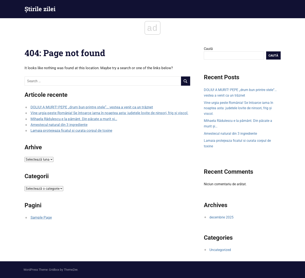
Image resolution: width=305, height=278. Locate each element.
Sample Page (41, 217)
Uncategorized (220, 250)
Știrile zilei (40, 9)
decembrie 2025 (221, 217)
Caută (208, 49)
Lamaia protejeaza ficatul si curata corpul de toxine (71, 130)
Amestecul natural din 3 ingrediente (59, 125)
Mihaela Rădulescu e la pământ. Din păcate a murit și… (74, 119)
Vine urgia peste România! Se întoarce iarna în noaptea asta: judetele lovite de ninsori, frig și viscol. (109, 113)
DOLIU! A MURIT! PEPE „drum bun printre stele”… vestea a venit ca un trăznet (92, 107)
